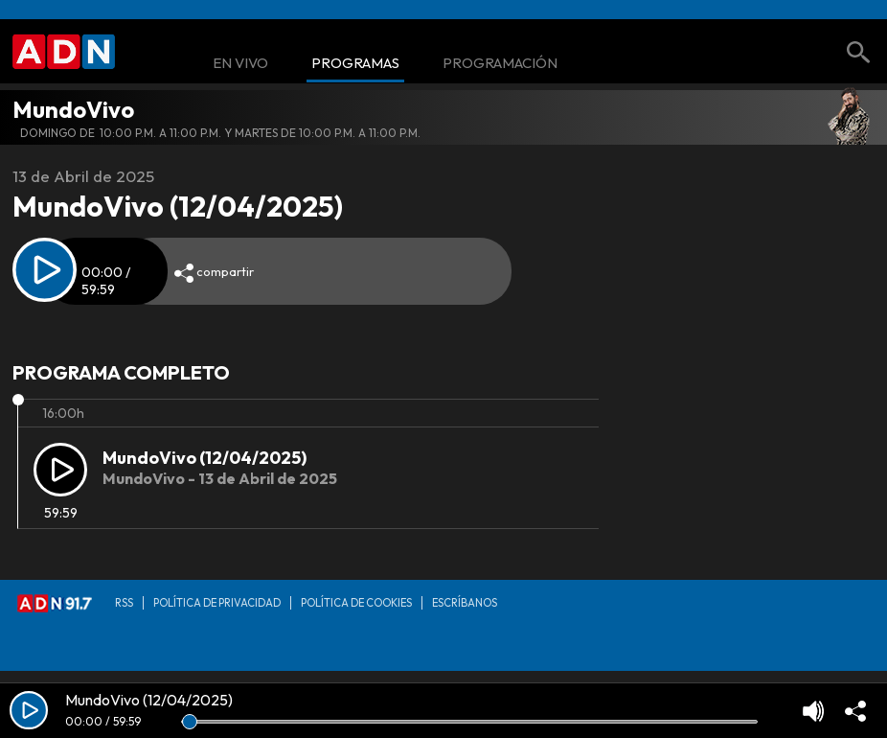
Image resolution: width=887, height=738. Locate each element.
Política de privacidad (217, 603)
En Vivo (240, 64)
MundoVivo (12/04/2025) (204, 458)
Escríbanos (464, 603)
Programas (355, 64)
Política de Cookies (356, 603)
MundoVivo (73, 109)
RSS (124, 603)
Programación (500, 64)
